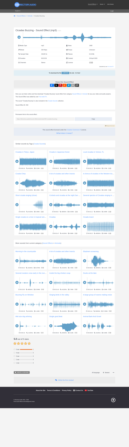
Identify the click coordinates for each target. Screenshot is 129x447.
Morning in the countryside (25, 251)
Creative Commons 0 (74, 130)
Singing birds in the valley (59, 295)
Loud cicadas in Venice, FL (93, 152)
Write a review (22, 372)
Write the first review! (64, 380)
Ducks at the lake (89, 273)
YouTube (90, 390)
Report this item (110, 125)
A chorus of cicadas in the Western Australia (100, 174)
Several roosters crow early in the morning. (32, 273)
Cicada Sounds (52, 101)
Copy (93, 118)
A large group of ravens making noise (97, 295)
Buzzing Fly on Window (24, 295)
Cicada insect (88, 217)
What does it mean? (64, 133)
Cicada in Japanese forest (59, 152)
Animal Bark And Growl (92, 316)
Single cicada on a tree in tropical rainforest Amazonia (36, 217)
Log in (65, 73)
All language (96, 372)
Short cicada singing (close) (26, 195)
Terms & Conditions (53, 390)
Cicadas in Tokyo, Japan (24, 152)
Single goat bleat (55, 316)
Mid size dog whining (23, 316)
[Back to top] (108, 402)
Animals (85, 94)
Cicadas (52, 217)
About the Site (40, 390)
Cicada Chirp (20, 174)
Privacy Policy (66, 390)
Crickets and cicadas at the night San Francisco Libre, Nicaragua (74, 195)
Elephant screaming (91, 251)
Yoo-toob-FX (111, 66)
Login (112, 11)
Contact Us (79, 390)
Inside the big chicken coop (59, 273)
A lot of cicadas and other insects (62, 174)
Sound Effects (76, 94)
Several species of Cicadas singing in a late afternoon (104, 195)
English (17, 11)
